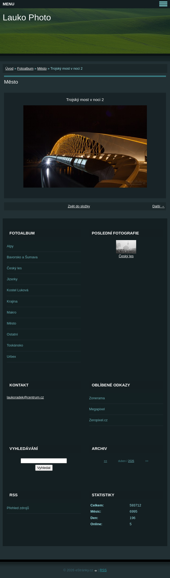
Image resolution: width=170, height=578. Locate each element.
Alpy (10, 246)
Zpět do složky (79, 206)
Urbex (11, 357)
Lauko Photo (27, 17)
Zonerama (97, 398)
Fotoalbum (25, 68)
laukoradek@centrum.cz (25, 397)
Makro (11, 312)
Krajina (12, 301)
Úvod (9, 68)
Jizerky (12, 279)
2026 (131, 461)
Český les (14, 268)
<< (105, 461)
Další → (158, 206)
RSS (103, 570)
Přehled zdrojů (18, 508)
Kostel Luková (17, 290)
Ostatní (12, 334)
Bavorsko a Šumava (22, 257)
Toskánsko (15, 345)
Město (42, 68)
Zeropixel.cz (98, 420)
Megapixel (97, 409)
